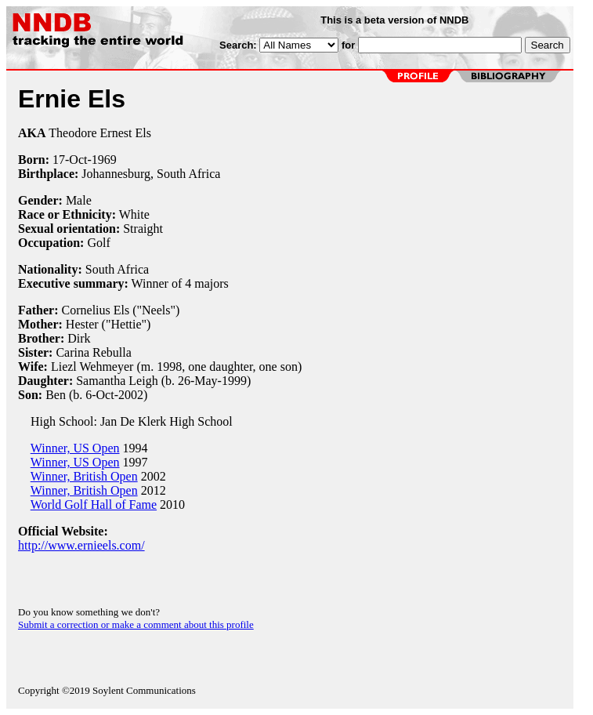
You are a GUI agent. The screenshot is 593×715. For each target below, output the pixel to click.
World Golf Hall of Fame (94, 504)
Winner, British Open (84, 476)
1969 (104, 159)
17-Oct (69, 159)
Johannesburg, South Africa (150, 173)
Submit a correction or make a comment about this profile (136, 624)
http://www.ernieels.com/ (81, 545)
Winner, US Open (75, 448)
